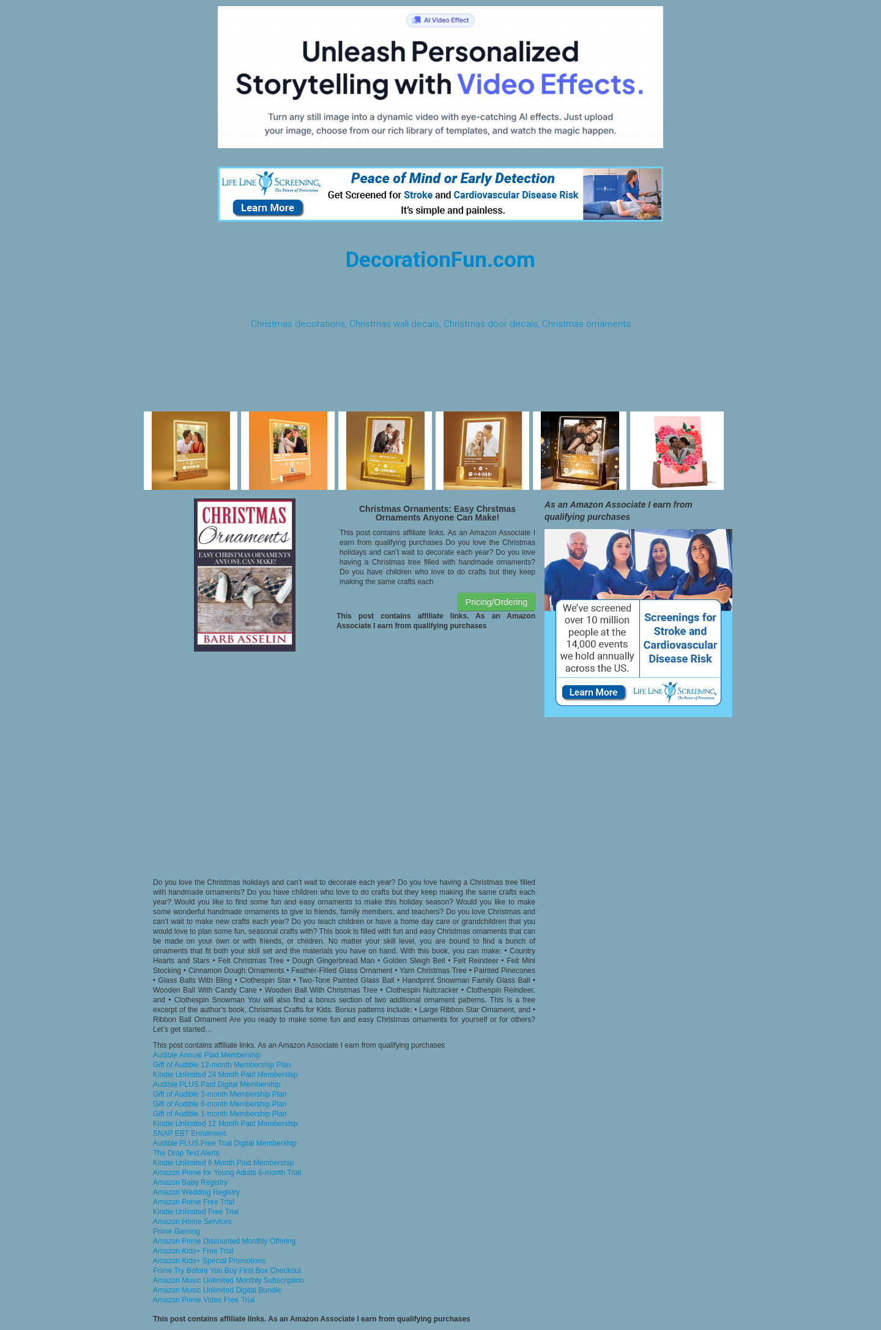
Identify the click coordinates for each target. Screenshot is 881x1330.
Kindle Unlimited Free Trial (196, 1212)
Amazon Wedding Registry (196, 1192)
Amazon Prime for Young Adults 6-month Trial (227, 1172)
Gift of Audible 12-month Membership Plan (222, 1065)
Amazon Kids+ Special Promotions (209, 1261)
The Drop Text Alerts (186, 1153)
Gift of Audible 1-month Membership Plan (220, 1114)
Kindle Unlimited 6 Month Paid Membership (223, 1163)
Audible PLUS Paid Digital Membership (216, 1084)
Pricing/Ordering (496, 602)
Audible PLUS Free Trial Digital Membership (225, 1143)
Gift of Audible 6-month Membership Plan (220, 1104)
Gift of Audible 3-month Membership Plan (220, 1094)
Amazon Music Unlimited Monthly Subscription (228, 1280)
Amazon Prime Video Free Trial (204, 1300)
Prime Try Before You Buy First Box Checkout (227, 1270)
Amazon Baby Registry (190, 1182)
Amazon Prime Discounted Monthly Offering (224, 1241)
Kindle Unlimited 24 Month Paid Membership (225, 1074)
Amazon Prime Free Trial (193, 1202)
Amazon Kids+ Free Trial (193, 1251)
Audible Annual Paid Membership (207, 1055)
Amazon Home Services (192, 1221)
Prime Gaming (176, 1231)
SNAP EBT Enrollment (189, 1133)
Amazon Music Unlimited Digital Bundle (217, 1290)
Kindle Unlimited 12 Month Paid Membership (225, 1123)
